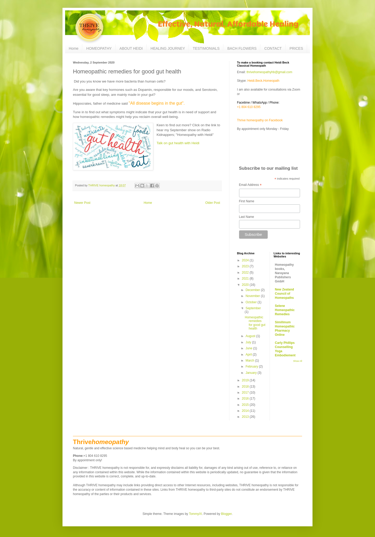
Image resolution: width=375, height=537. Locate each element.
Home (73, 48)
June (249, 348)
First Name (246, 201)
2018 (246, 386)
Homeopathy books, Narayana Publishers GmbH (284, 273)
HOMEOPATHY (99, 48)
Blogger (226, 514)
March (250, 360)
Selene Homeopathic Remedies (285, 310)
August (251, 336)
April (249, 354)
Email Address (250, 185)
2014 (246, 411)
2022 (246, 272)
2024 (246, 260)
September (253, 308)
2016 (246, 398)
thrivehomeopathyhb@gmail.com (269, 72)
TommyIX (195, 514)
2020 (246, 285)
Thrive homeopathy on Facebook (260, 120)
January (252, 373)
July (249, 342)
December (253, 290)
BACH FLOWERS (242, 48)
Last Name (246, 217)
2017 (246, 392)
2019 (246, 380)
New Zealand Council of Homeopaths (284, 294)
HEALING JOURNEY (168, 48)
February (252, 366)
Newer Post (82, 203)
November (253, 296)
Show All (297, 361)
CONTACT (273, 48)
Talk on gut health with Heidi (178, 143)
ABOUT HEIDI (131, 48)
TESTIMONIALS (206, 48)
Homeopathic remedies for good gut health (255, 322)
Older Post (212, 203)
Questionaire (249, 143)
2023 (246, 266)
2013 (246, 417)
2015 (246, 405)
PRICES (296, 48)
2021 (246, 278)
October (252, 302)
